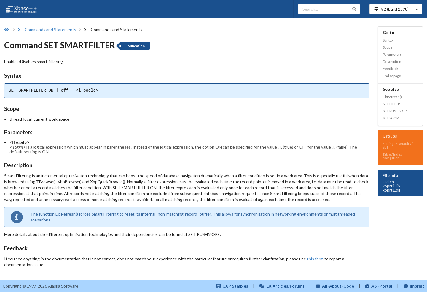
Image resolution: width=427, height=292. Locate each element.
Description (392, 61)
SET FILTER (391, 104)
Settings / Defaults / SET (398, 145)
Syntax (388, 40)
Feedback (390, 68)
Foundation (135, 46)
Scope (387, 47)
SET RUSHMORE (396, 111)
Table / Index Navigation (392, 156)
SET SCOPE (392, 118)
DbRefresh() (392, 97)
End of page (392, 76)
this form (315, 258)
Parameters (392, 54)
